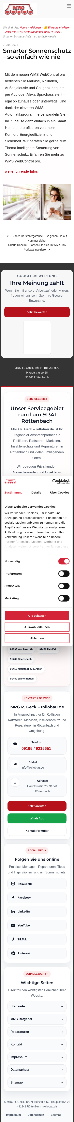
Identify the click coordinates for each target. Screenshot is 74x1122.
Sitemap (37, 1082)
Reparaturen (37, 1031)
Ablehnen (37, 638)
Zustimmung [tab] (13, 492)
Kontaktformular (37, 830)
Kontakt (37, 1044)
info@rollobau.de (33, 767)
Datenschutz (37, 1069)
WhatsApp (37, 818)
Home (23, 27)
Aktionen (35, 27)
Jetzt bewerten (37, 312)
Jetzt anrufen (37, 806)
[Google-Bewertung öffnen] (37, 337)
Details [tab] (36, 492)
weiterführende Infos (21, 171)
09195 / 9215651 (36, 748)
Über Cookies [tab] (59, 492)
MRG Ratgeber (37, 1019)
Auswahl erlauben (37, 626)
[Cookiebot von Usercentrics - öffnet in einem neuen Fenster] (52, 481)
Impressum (37, 1057)
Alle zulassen (37, 615)
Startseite (37, 1006)
